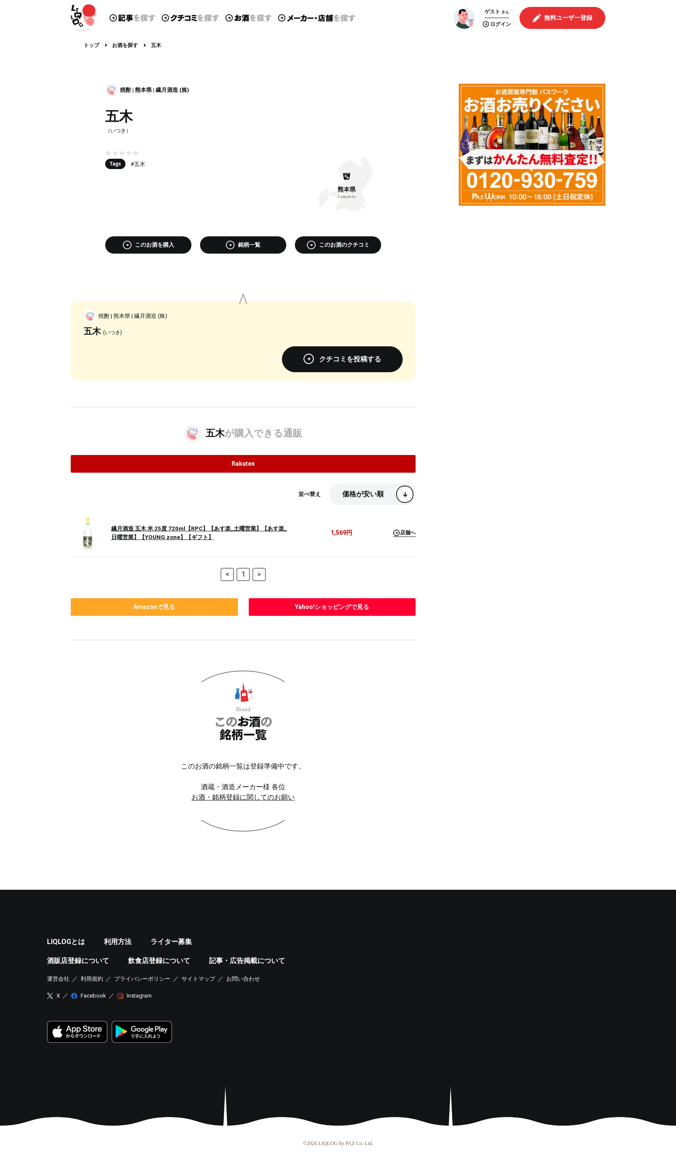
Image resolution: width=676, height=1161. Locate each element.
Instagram (139, 995)
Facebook (93, 995)
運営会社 (58, 979)
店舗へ (404, 533)
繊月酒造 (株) (172, 90)
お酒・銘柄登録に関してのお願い (243, 797)
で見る (154, 606)
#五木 (138, 164)
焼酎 (125, 90)
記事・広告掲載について (247, 961)
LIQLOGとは (66, 942)
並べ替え (309, 494)
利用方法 (117, 942)
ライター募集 (171, 942)
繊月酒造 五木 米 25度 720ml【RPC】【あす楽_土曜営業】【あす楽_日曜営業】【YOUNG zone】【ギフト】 (199, 532)
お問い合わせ (243, 979)
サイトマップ (198, 979)
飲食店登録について (159, 961)
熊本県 (143, 90)
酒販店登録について (78, 961)
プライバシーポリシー (142, 979)
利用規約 (92, 979)
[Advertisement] (532, 272)
